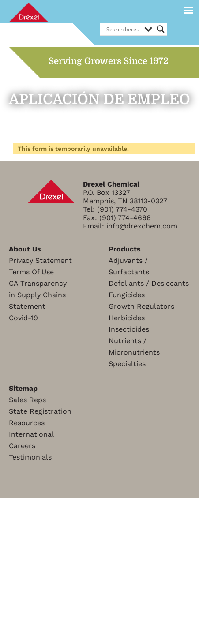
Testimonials (30, 457)
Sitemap (23, 388)
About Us (25, 249)
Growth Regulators (141, 306)
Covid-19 (23, 318)
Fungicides (127, 295)
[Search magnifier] (160, 29)
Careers (22, 445)
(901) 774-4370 (122, 209)
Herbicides (127, 318)
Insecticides (129, 329)
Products (125, 249)
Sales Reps (27, 400)
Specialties (127, 363)
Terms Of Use (31, 272)
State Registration (40, 411)
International (31, 434)
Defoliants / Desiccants (149, 283)
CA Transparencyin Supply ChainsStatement (38, 294)
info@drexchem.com (141, 226)
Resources (27, 423)
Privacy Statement (40, 260)
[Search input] (123, 29)
